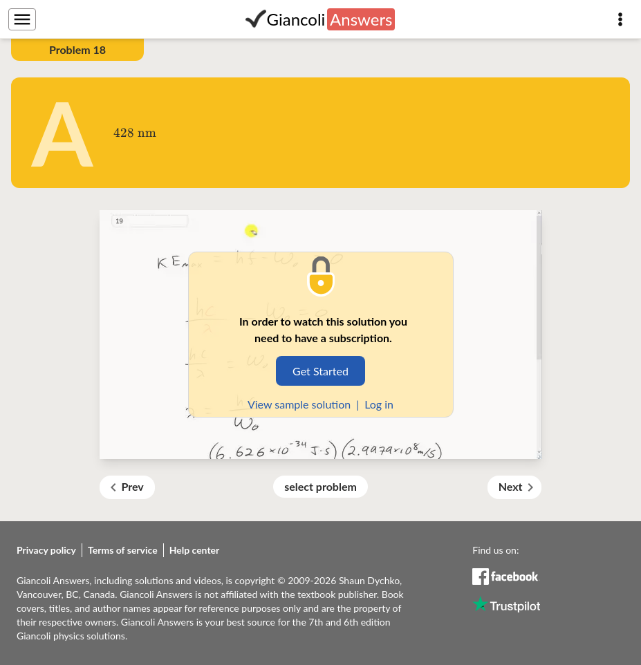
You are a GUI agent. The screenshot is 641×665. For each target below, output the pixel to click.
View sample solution (299, 404)
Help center (194, 550)
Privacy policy (46, 550)
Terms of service (123, 550)
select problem (320, 486)
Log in (378, 404)
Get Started (320, 370)
